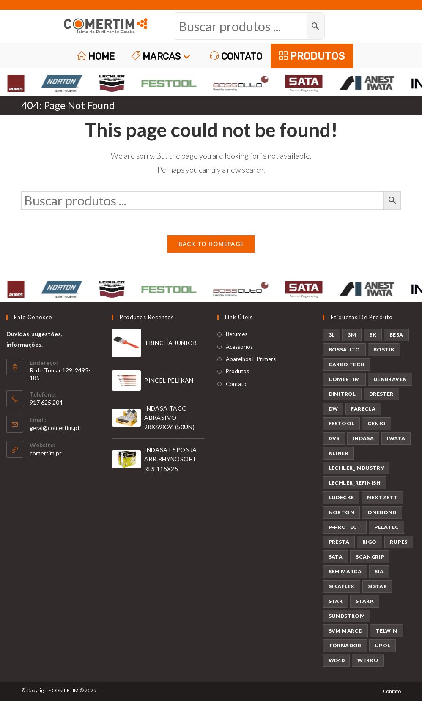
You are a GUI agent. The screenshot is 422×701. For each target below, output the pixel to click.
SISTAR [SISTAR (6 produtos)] (377, 586)
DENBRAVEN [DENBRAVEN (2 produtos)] (390, 379)
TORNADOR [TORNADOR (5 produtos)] (345, 645)
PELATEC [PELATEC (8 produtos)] (386, 527)
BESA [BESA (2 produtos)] (396, 334)
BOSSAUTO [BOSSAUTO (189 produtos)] (344, 349)
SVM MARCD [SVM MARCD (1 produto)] (346, 630)
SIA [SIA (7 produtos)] (379, 571)
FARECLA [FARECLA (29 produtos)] (363, 408)
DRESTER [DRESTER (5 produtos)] (381, 394)
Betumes (236, 334)
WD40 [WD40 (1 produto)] (337, 660)
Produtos (237, 371)
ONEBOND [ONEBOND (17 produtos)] (382, 512)
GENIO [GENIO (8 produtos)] (376, 423)
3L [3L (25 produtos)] (332, 334)
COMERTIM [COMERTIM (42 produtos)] (344, 379)
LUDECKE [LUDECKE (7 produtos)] (341, 497)
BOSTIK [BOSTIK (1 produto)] (384, 349)
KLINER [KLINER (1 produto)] (338, 453)
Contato (236, 384)
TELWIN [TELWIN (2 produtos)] (386, 630)
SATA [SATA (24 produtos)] (336, 556)
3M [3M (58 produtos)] (352, 334)
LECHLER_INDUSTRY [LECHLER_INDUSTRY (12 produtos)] (356, 468)
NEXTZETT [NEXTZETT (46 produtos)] (382, 497)
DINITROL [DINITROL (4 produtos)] (342, 394)
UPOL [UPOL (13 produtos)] (383, 645)
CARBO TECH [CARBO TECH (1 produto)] (347, 364)
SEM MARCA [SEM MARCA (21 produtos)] (345, 571)
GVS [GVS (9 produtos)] (334, 438)
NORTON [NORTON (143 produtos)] (341, 512)
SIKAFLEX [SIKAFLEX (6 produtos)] (342, 586)
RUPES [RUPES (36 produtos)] (399, 542)
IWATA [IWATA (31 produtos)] (396, 438)
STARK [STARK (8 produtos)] (365, 601)
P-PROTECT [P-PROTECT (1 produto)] (345, 527)
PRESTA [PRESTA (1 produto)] (339, 542)
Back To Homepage (211, 244)
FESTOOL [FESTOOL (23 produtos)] (342, 423)
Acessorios (239, 346)
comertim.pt (46, 453)
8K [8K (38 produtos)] (372, 334)
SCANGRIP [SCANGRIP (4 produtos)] (370, 556)
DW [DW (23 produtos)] (333, 408)
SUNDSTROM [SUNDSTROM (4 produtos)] (347, 616)
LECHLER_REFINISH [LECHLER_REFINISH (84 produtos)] (355, 482)
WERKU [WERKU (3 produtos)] (367, 660)
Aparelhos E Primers (251, 359)
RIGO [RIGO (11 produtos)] (369, 542)
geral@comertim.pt (55, 427)
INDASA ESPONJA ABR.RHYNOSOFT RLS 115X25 (170, 459)
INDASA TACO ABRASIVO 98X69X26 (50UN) (169, 418)
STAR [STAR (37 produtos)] (336, 601)
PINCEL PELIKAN (169, 380)
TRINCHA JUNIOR (170, 342)
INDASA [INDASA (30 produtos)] (363, 438)
